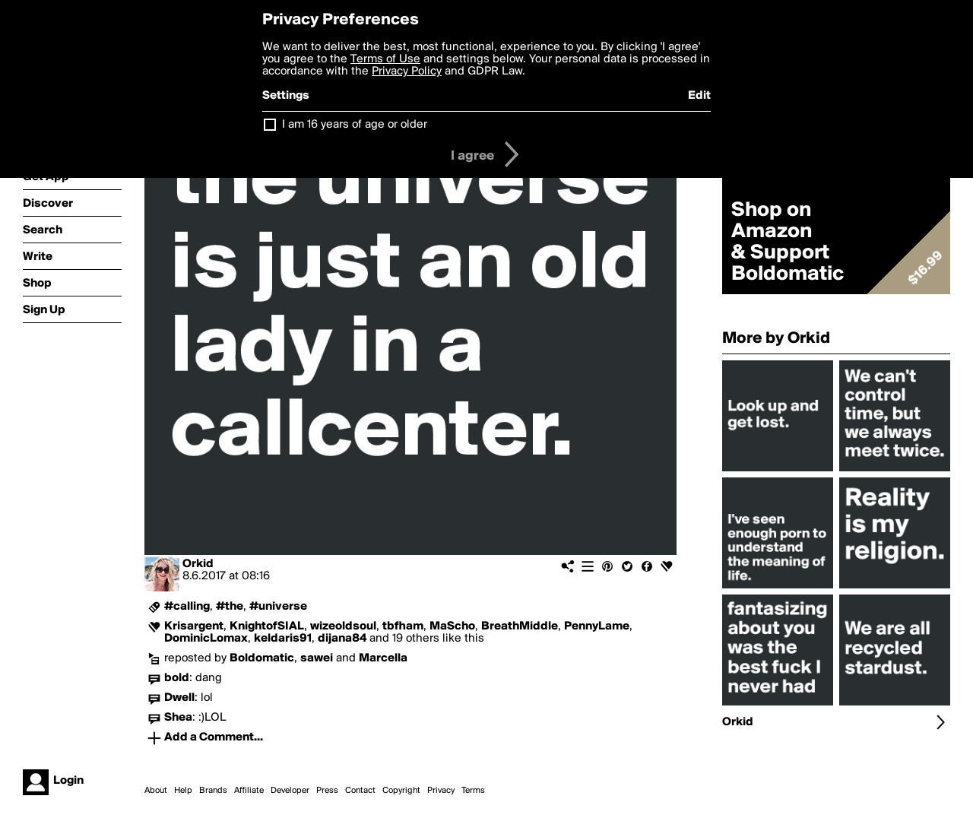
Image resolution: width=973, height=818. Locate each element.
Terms (473, 790)
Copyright (401, 790)
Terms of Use (385, 59)
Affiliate (249, 790)
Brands (213, 790)
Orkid (198, 564)
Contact (360, 790)
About (155, 790)
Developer (290, 790)
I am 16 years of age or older (354, 125)
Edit (699, 96)
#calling (187, 607)
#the (229, 607)
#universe (278, 607)
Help (183, 790)
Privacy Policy (407, 71)
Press (327, 790)
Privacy (441, 790)
